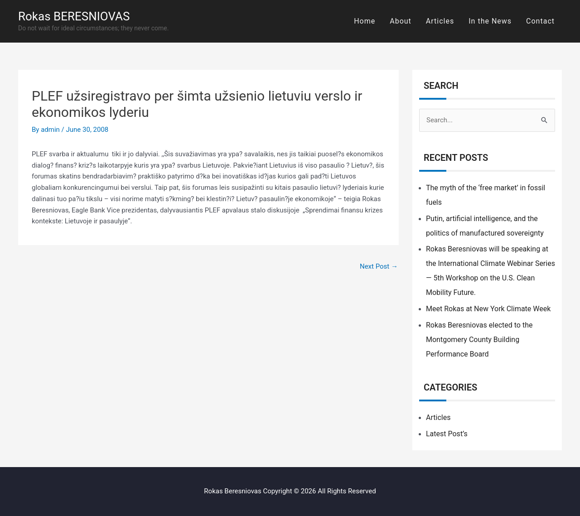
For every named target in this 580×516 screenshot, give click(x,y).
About (400, 21)
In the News (490, 21)
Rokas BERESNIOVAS (74, 16)
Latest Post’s (447, 433)
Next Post (379, 266)
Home (364, 21)
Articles (440, 21)
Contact (540, 21)
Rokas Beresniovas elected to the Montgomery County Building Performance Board (479, 339)
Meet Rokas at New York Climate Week (488, 308)
